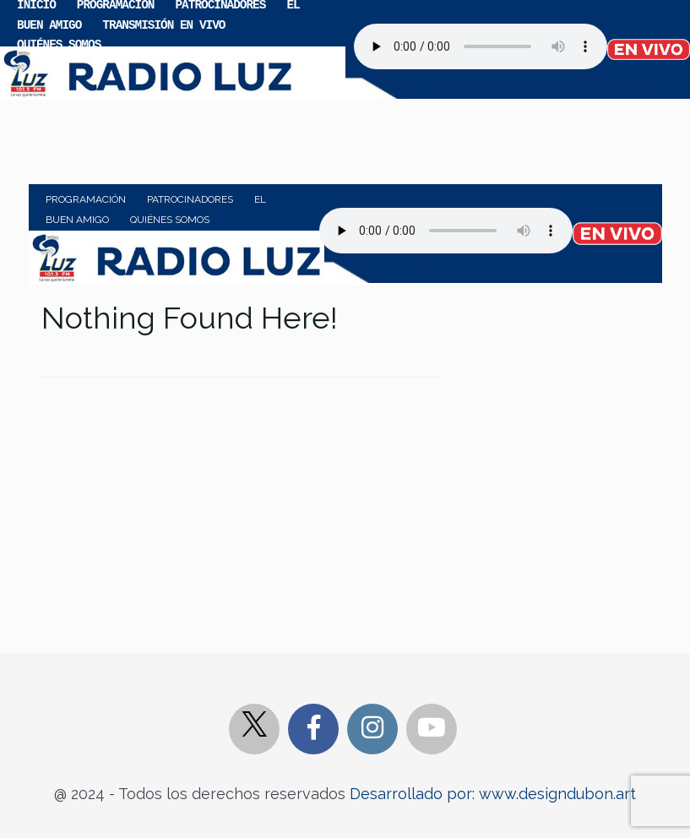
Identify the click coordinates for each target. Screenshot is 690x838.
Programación (86, 199)
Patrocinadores (190, 199)
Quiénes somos (59, 43)
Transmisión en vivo (163, 24)
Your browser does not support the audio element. (480, 46)
